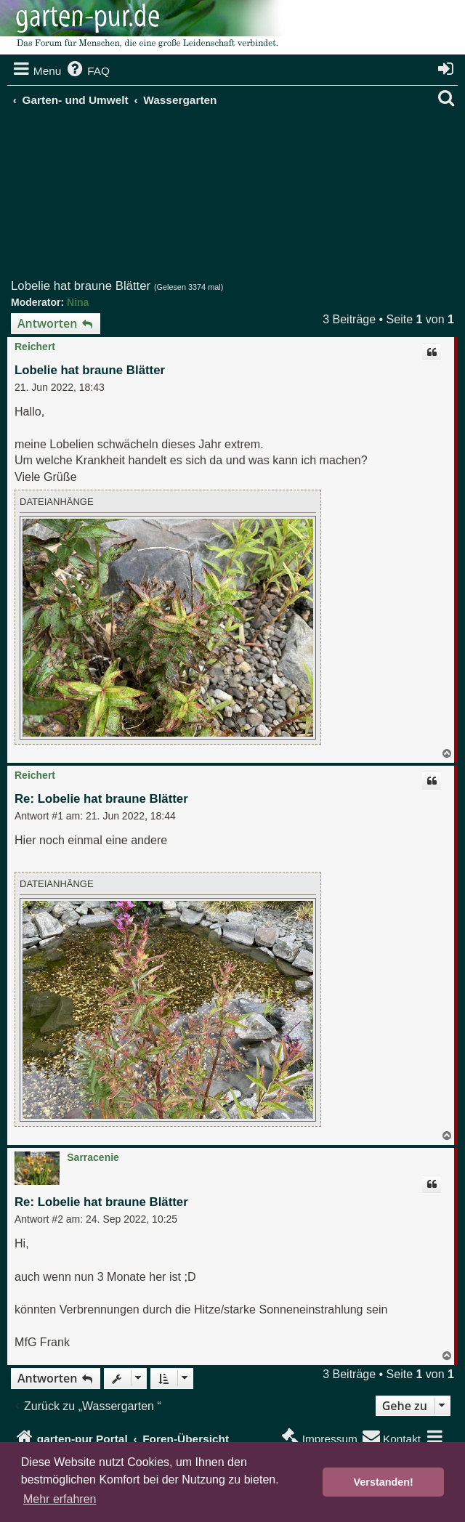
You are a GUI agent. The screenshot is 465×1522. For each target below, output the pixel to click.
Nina (78, 302)
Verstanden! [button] (383, 1482)
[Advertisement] (238, 199)
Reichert (35, 346)
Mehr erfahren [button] (60, 1499)
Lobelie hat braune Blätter (80, 286)
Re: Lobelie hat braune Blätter (101, 799)
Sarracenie (93, 1157)
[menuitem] (87, 71)
